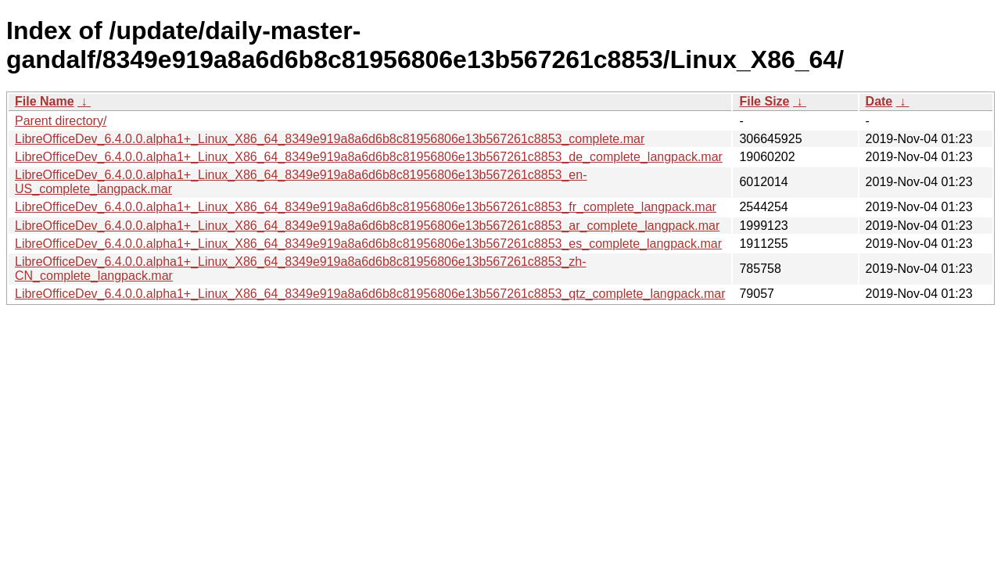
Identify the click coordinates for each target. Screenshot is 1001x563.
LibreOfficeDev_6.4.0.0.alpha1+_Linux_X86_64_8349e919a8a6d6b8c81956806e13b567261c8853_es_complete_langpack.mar (368, 243)
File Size (764, 101)
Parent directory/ (60, 120)
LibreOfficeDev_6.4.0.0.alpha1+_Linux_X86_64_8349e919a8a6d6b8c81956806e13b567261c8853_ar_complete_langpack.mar (367, 225)
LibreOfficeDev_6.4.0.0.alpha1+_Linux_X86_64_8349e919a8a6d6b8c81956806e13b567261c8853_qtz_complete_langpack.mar (370, 293)
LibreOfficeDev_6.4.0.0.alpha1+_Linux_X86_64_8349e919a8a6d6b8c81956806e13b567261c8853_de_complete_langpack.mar (369, 156)
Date (879, 101)
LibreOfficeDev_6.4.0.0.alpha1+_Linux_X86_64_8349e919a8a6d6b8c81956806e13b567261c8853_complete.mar (329, 138)
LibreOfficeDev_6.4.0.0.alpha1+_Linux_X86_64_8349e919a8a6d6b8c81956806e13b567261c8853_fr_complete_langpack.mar (365, 206)
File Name (44, 101)
